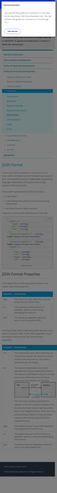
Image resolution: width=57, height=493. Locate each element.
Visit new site (12, 31)
